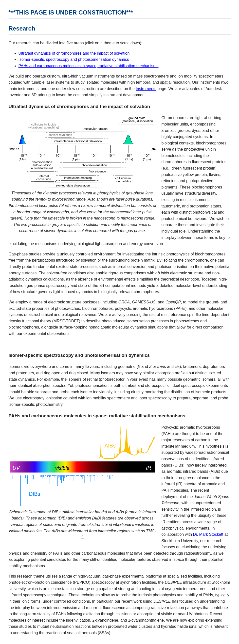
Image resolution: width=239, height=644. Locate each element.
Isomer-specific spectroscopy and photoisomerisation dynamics (73, 59)
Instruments (146, 89)
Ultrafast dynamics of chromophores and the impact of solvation (74, 53)
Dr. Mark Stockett (208, 534)
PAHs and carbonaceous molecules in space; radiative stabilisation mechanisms (88, 66)
